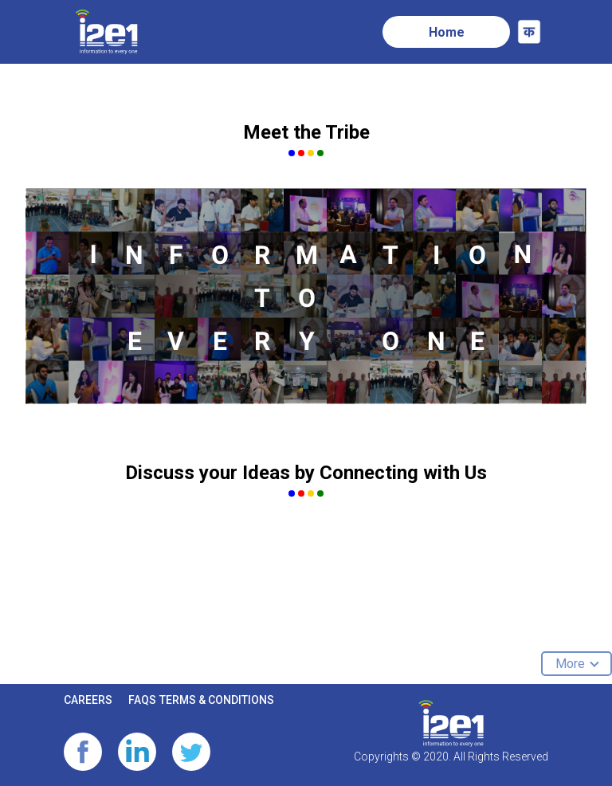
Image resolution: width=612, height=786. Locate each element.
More (570, 663)
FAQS (142, 700)
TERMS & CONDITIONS (216, 700)
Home (447, 32)
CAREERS (88, 700)
